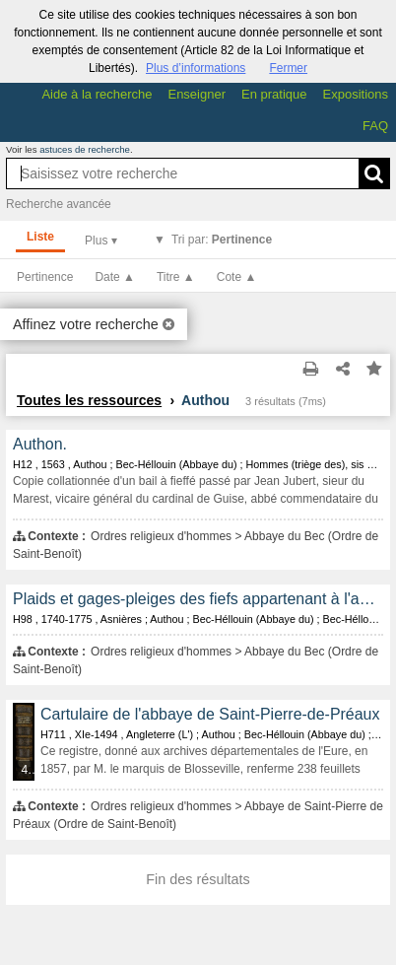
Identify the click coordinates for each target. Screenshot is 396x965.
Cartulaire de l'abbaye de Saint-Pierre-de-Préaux (209, 714)
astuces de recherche (84, 149)
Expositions (355, 94)
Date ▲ (115, 277)
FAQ (375, 125)
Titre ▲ (176, 277)
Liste (40, 236)
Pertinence (45, 277)
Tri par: (221, 239)
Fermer (288, 68)
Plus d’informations (195, 68)
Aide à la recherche (96, 94)
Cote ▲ (237, 277)
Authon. (40, 444)
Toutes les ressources (89, 400)
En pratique (274, 94)
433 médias (28, 770)
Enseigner (196, 94)
